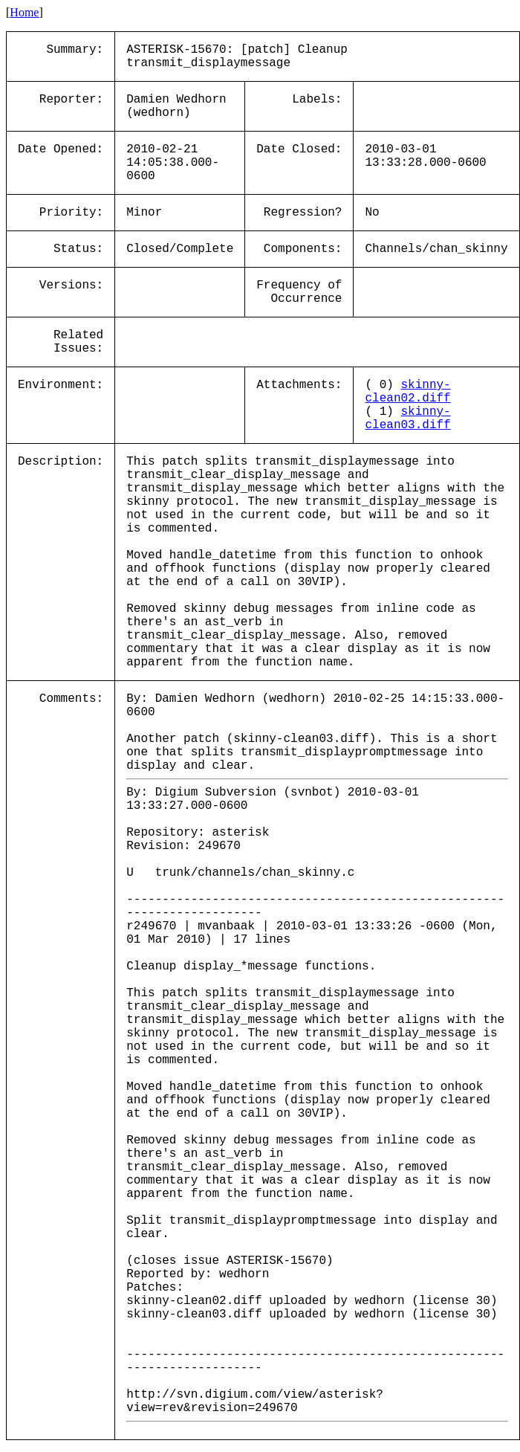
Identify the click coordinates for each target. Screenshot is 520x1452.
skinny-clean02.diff (407, 391)
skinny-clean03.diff (407, 418)
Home (24, 12)
